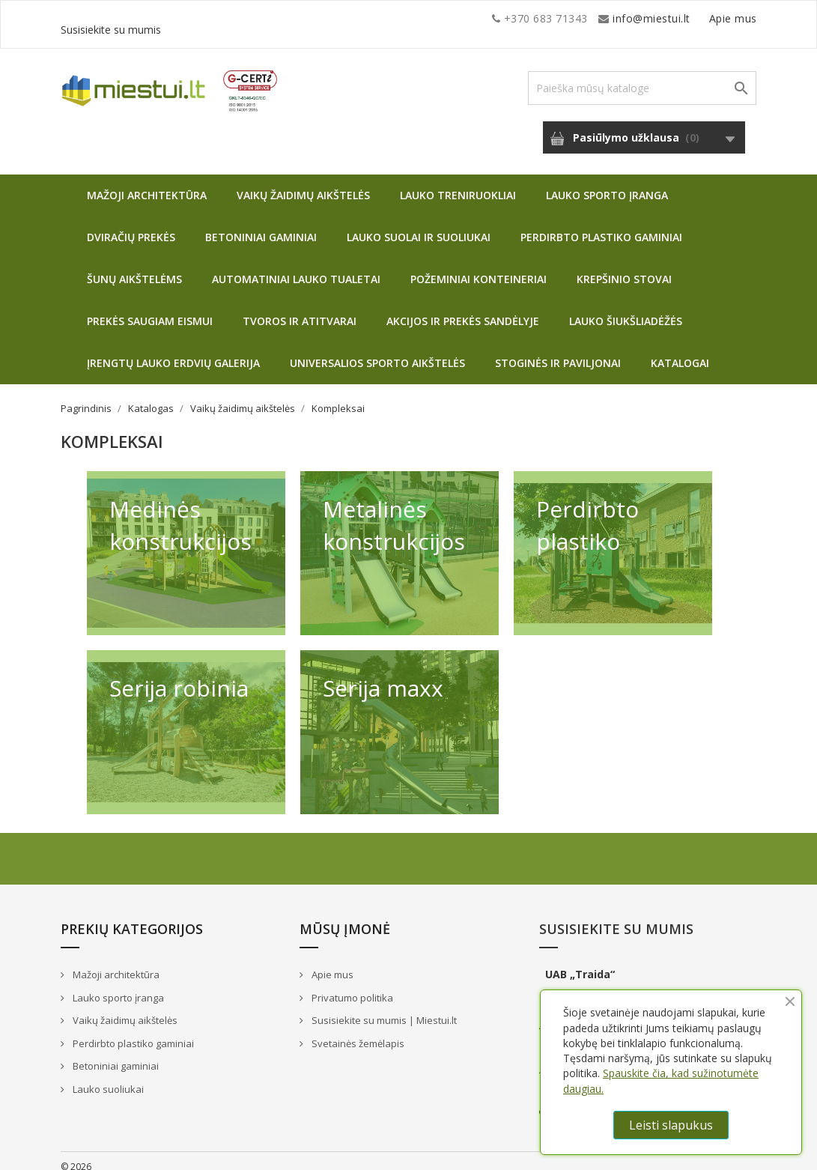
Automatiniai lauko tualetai (296, 268)
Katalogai (680, 352)
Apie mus (614, 18)
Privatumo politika (351, 986)
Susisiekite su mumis (703, 18)
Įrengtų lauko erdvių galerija (173, 352)
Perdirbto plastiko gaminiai (601, 226)
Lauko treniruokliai (458, 184)
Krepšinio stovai (624, 268)
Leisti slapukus (671, 1125)
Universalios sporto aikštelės (377, 352)
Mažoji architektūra (147, 184)
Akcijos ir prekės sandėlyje (462, 310)
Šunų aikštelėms (134, 268)
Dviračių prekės (131, 226)
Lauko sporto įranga (607, 184)
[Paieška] (642, 77)
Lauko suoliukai (107, 1078)
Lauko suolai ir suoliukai (418, 226)
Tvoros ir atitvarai (299, 310)
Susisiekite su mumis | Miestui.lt (383, 1009)
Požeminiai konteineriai (478, 268)
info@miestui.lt (210, 18)
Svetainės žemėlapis (356, 1032)
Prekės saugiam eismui (150, 310)
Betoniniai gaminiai (261, 226)
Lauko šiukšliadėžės (625, 310)
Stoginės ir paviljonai (558, 352)
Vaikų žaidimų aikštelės (303, 184)
